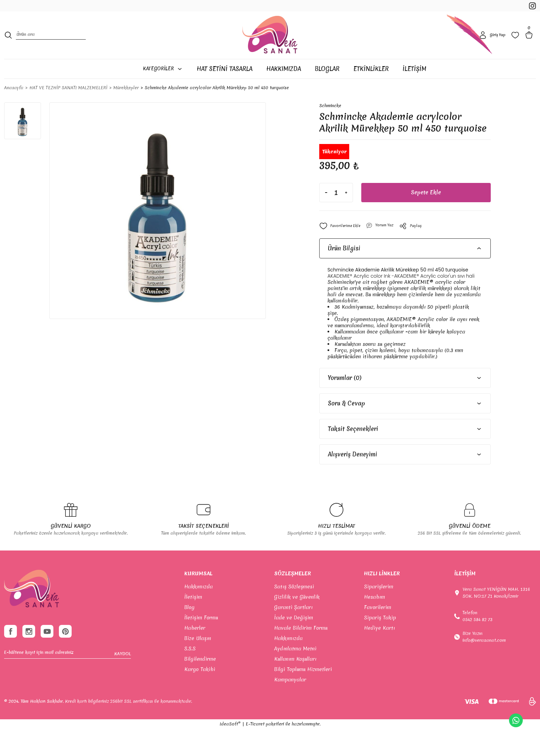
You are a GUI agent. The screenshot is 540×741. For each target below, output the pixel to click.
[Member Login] (491, 43)
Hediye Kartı (379, 640)
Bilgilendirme (200, 671)
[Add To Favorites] (342, 238)
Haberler (194, 640)
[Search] (51, 43)
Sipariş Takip (380, 629)
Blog (189, 619)
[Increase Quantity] (346, 204)
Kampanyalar (290, 691)
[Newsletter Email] (67, 670)
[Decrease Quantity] (326, 204)
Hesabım (374, 609)
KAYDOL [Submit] (122, 669)
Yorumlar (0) (344, 390)
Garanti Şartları (293, 619)
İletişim (193, 609)
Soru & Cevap (346, 415)
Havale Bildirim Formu (301, 640)
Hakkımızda (198, 598)
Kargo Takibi (199, 681)
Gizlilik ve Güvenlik (297, 609)
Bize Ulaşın (197, 650)
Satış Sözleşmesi (294, 598)
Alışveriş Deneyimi (352, 466)
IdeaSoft (230, 736)
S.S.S (190, 660)
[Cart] (530, 43)
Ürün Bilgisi (344, 260)
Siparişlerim (378, 598)
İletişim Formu (201, 629)
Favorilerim (377, 619)
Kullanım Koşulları (295, 671)
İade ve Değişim (293, 629)
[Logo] (269, 42)
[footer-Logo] (31, 601)
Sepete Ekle (426, 204)
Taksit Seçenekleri (353, 441)
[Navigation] (166, 80)
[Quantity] (336, 204)
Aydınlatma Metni (295, 660)
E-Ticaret (255, 736)
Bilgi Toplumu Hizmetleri (303, 681)
